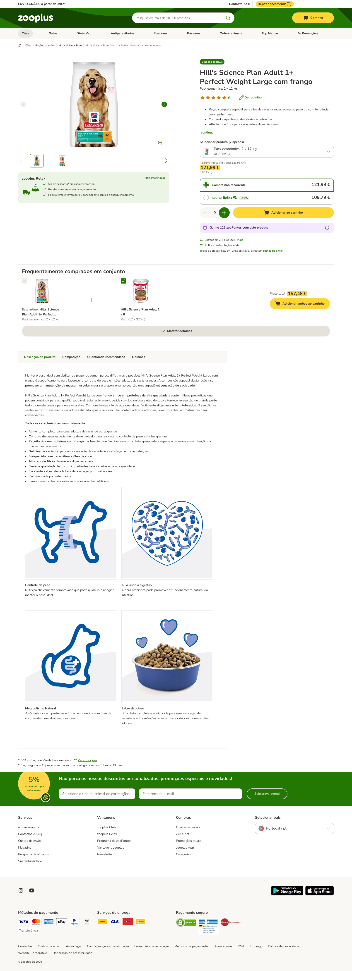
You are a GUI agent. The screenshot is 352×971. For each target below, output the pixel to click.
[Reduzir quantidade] (205, 212)
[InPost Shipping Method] (140, 922)
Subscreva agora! (267, 794)
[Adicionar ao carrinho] (283, 212)
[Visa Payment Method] (23, 922)
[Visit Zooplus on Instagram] (21, 890)
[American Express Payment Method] (48, 922)
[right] (164, 104)
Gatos (53, 33)
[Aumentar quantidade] (224, 212)
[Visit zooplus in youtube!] (31, 890)
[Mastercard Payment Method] (36, 922)
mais (240, 240)
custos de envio (273, 251)
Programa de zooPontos (114, 841)
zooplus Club (106, 827)
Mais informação (155, 178)
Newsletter (105, 854)
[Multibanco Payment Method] (87, 922)
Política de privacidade (283, 946)
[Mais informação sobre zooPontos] (327, 228)
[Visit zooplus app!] (287, 894)
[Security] (186, 923)
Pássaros (193, 33)
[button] (212, 61)
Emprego (256, 946)
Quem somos (222, 946)
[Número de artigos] (214, 212)
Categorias (183, 854)
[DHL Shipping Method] (102, 922)
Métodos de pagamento (191, 946)
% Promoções (308, 33)
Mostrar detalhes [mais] (176, 331)
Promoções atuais (188, 841)
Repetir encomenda (275, 4)
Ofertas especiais (188, 827)
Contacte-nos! (239, 4)
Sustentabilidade (30, 861)
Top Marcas (270, 33)
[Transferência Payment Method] (28, 930)
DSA (241, 946)
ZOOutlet (182, 834)
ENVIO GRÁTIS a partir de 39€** (41, 4)
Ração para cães (45, 45)
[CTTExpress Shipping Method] (128, 922)
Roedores (161, 33)
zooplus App (185, 847)
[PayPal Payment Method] (74, 922)
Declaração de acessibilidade (72, 953)
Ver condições (87, 760)
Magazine (24, 847)
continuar (208, 132)
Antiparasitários (122, 33)
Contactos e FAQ (30, 834)
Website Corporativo (32, 953)
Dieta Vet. (84, 33)
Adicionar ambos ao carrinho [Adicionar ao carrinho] (302, 304)
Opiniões (138, 357)
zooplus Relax (107, 834)
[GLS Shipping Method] (115, 922)
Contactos (25, 946)
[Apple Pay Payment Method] (61, 922)
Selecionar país (268, 817)
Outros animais (231, 33)
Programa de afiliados (33, 854)
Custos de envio (29, 841)
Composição (71, 357)
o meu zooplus (28, 827)
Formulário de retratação (151, 946)
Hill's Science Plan (70, 45)
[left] (23, 104)
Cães (25, 33)
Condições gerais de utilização (108, 946)
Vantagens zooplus (110, 847)
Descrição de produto (39, 357)
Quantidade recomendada (106, 357)
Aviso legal (74, 946)
